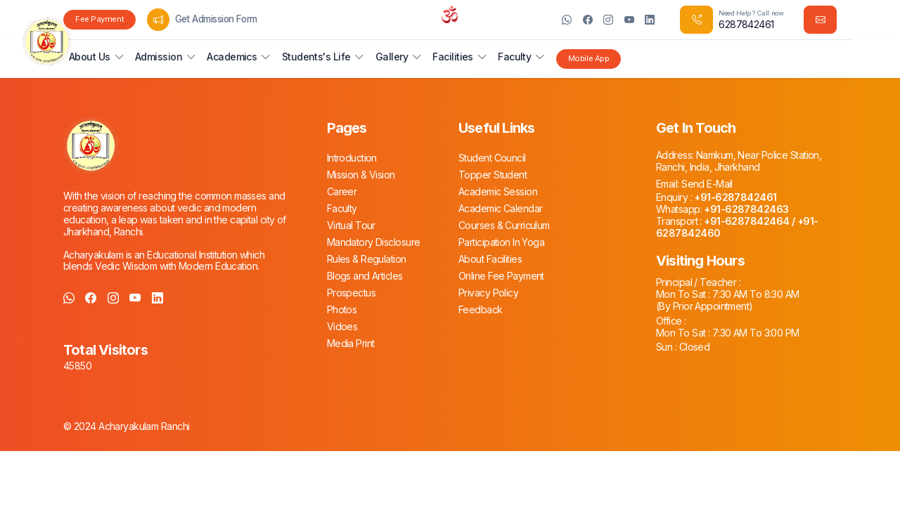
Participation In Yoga (501, 242)
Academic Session (497, 191)
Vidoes (342, 326)
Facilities (452, 57)
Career (342, 191)
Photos (342, 309)
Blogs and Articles (365, 276)
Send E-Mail (706, 184)
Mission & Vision (361, 175)
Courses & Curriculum (504, 225)
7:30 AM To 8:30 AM (754, 294)
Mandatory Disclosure (373, 242)
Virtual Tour (351, 225)
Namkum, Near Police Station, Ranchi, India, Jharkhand (738, 161)
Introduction (352, 158)
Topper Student (492, 175)
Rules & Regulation (366, 259)
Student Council (492, 158)
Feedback (480, 309)
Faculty (342, 208)
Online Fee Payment (501, 276)
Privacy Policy (488, 293)
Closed (692, 347)
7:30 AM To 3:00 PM (754, 333)
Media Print (351, 343)
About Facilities (490, 259)
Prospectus (351, 293)
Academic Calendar (500, 208)
